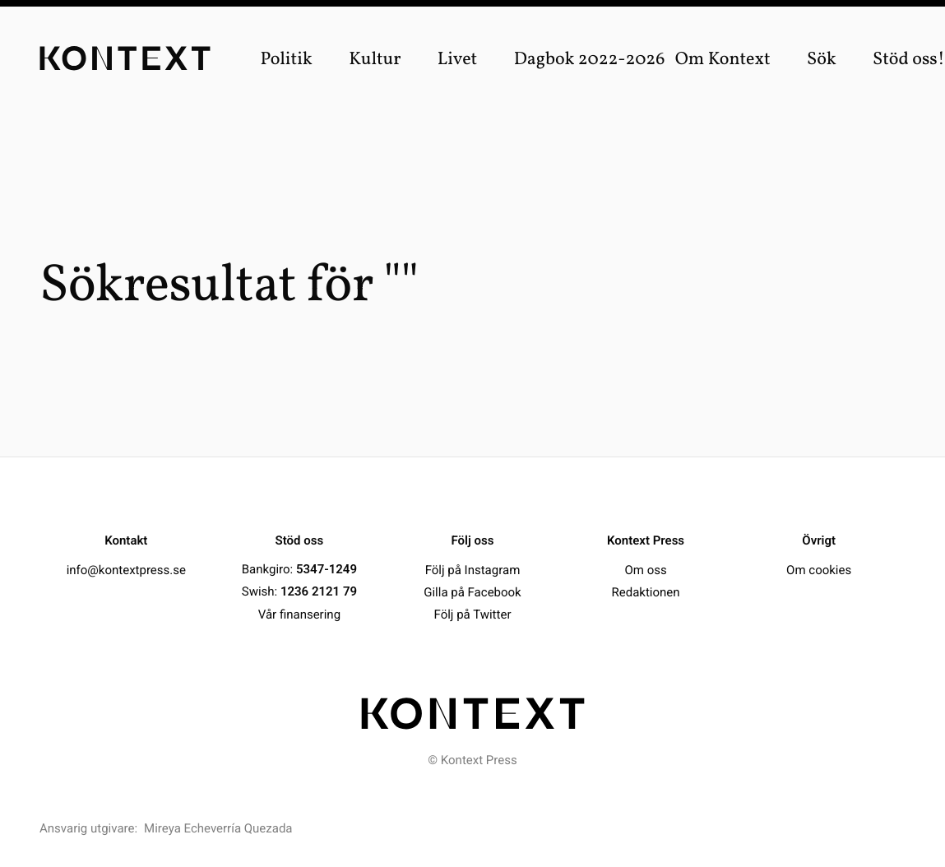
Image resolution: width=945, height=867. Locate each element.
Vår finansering (299, 613)
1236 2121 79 (318, 591)
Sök (821, 59)
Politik (286, 59)
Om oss (645, 569)
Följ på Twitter (473, 613)
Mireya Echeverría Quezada (218, 828)
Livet (458, 59)
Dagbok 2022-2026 (589, 59)
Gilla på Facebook (472, 591)
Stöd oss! (909, 59)
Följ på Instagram (473, 569)
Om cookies (818, 569)
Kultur (375, 59)
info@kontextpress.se (126, 569)
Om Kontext (723, 59)
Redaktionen (646, 591)
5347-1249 (326, 569)
